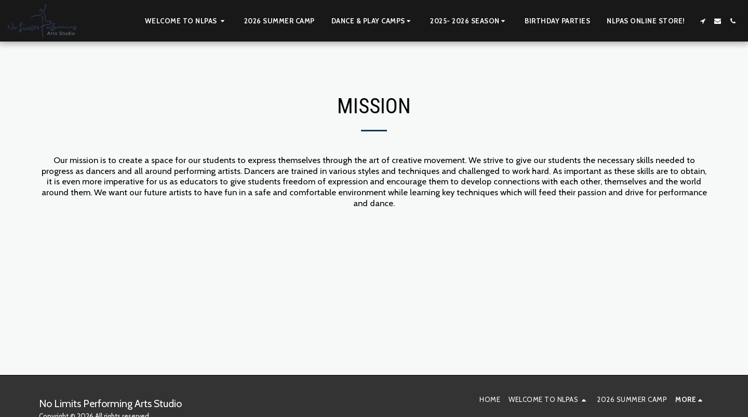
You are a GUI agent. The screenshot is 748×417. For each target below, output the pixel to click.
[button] (186, 21)
